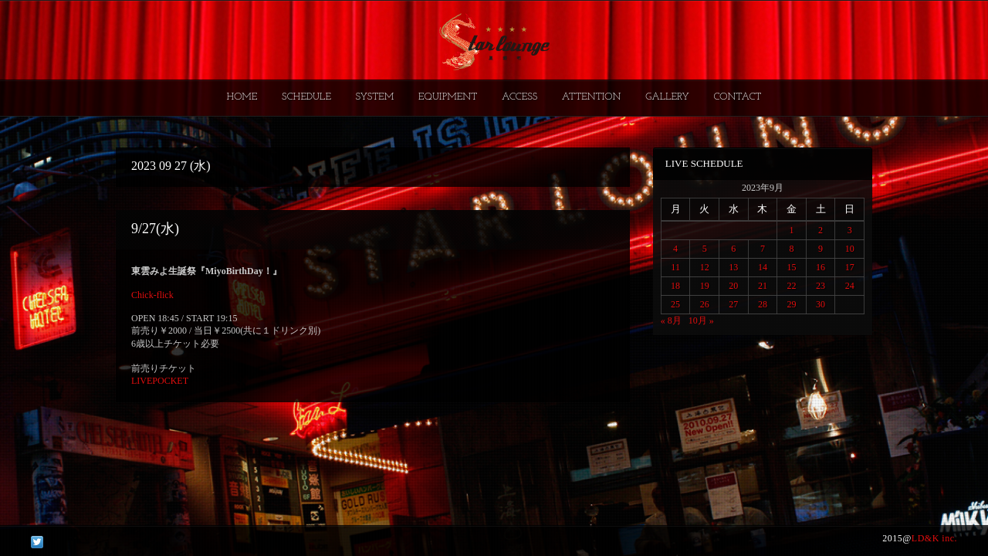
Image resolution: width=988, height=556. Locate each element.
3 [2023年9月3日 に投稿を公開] (850, 230)
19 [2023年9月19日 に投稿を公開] (704, 285)
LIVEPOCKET (159, 380)
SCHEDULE (306, 97)
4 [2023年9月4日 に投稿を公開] (675, 248)
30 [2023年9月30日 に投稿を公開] (820, 304)
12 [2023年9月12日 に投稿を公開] (704, 267)
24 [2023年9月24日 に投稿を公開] (849, 285)
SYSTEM (375, 97)
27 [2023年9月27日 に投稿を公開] (733, 304)
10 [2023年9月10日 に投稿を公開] (849, 248)
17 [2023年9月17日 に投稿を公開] (849, 267)
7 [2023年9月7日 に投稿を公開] (762, 248)
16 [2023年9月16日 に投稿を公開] (820, 267)
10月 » (701, 320)
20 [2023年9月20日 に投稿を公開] (733, 285)
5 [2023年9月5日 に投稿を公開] (704, 248)
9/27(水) (155, 228)
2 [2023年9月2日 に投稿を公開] (820, 230)
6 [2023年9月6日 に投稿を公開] (733, 248)
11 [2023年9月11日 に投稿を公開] (675, 267)
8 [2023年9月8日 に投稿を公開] (791, 248)
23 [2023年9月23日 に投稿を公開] (820, 285)
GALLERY (667, 97)
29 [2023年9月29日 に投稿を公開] (791, 304)
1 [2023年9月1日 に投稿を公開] (791, 230)
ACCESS (519, 97)
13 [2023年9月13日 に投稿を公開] (733, 267)
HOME (242, 97)
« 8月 (671, 320)
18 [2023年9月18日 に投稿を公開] (675, 285)
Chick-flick (152, 295)
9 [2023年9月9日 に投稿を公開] (820, 248)
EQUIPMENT (447, 97)
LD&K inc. (934, 538)
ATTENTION (591, 97)
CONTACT (737, 97)
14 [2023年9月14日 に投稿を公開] (762, 267)
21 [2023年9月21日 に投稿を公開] (762, 285)
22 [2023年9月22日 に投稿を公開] (791, 285)
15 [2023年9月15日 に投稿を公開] (791, 267)
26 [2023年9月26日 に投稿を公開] (704, 304)
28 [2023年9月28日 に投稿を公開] (762, 304)
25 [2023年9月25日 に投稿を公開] (675, 304)
